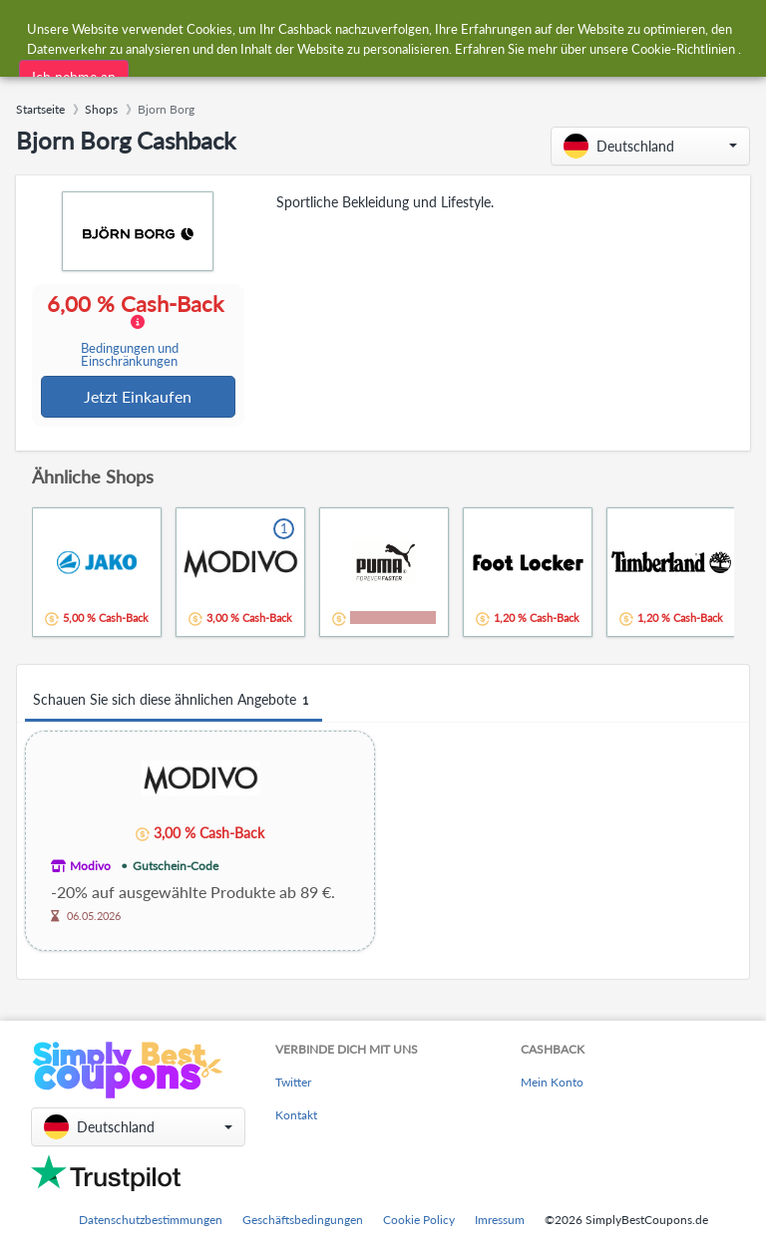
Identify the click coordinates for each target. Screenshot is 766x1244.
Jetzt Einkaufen (138, 397)
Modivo (90, 867)
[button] (650, 146)
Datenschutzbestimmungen (150, 1219)
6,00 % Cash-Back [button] (136, 331)
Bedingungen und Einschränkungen (130, 356)
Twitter (293, 1083)
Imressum (500, 1219)
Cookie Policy (419, 1219)
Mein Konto (552, 1083)
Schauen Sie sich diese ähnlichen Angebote (173, 702)
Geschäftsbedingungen (302, 1219)
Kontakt (296, 1115)
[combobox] (340, 28)
